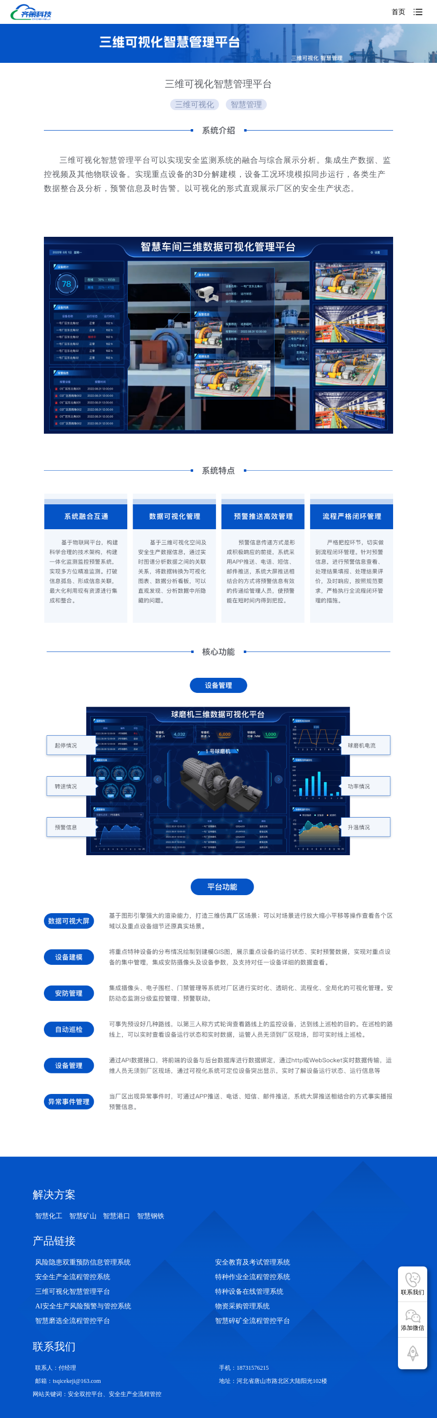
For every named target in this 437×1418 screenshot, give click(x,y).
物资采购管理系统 (242, 1306)
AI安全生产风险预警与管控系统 (83, 1306)
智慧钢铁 (150, 1216)
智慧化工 (48, 1216)
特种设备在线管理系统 (249, 1291)
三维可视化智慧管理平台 (72, 1291)
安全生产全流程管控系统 (72, 1277)
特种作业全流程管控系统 (252, 1277)
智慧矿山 (83, 1216)
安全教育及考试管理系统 (252, 1262)
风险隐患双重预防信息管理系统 (83, 1262)
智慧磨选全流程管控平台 (72, 1320)
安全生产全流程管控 (135, 1394)
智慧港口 (116, 1216)
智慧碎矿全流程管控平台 (252, 1320)
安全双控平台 (85, 1394)
